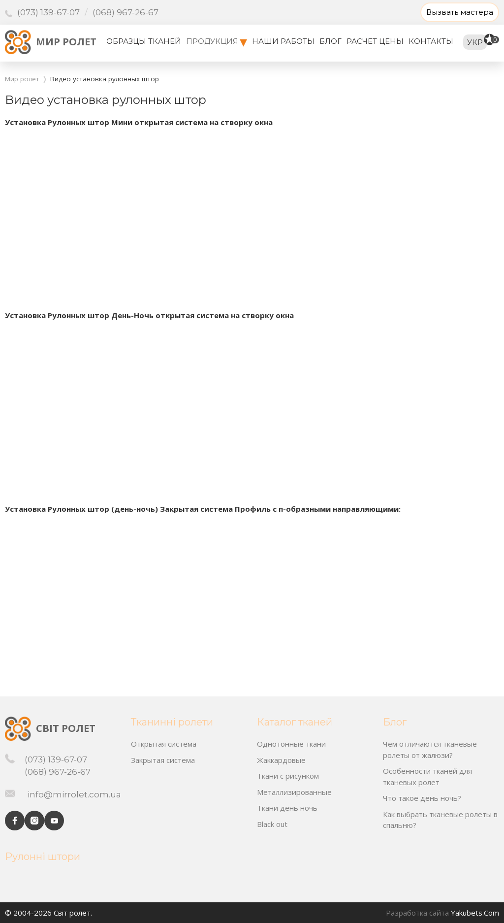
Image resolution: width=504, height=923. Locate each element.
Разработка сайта (417, 913)
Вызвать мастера (459, 12)
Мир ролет (66, 41)
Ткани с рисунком (288, 776)
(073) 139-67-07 (48, 12)
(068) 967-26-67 (125, 12)
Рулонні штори (42, 856)
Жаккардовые (281, 760)
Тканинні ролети (172, 722)
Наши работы (283, 41)
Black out (272, 824)
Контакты (431, 41)
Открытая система (163, 744)
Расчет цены (375, 41)
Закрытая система (163, 760)
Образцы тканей (143, 41)
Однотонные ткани (291, 744)
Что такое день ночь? (422, 798)
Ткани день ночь (287, 808)
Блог (330, 41)
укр (475, 42)
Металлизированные (294, 792)
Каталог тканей (294, 722)
